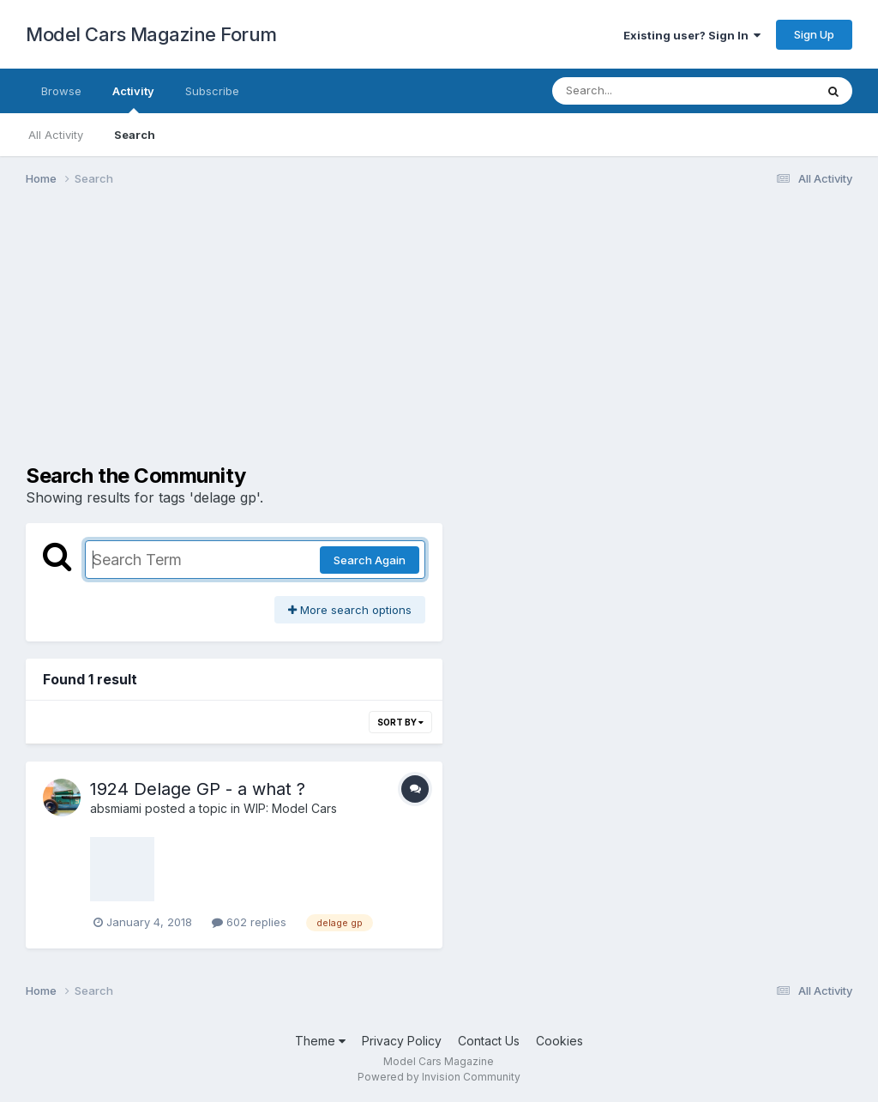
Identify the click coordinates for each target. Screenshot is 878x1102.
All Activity (55, 135)
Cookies (559, 1040)
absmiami (115, 808)
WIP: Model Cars (290, 808)
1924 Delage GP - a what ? (197, 789)
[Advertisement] (438, 333)
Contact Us (489, 1040)
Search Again (370, 560)
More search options (350, 610)
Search (134, 135)
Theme (320, 1040)
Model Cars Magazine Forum (151, 34)
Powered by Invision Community (439, 1076)
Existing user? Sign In (692, 35)
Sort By (400, 722)
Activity (133, 98)
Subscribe (212, 91)
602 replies (249, 922)
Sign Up (814, 34)
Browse (61, 91)
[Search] (636, 91)
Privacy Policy (402, 1040)
